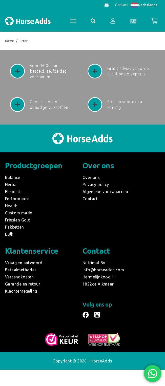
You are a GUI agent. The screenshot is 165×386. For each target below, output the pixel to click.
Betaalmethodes (21, 270)
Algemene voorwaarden (105, 191)
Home (9, 41)
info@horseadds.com (103, 270)
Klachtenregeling (21, 291)
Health (11, 206)
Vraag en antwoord (24, 262)
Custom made (18, 213)
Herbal (11, 184)
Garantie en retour (22, 284)
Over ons (91, 177)
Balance (12, 177)
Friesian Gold (17, 220)
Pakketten (14, 227)
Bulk (9, 234)
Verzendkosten (19, 277)
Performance (17, 198)
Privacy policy (95, 184)
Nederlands (144, 5)
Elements (14, 191)
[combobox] (144, 5)
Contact (121, 5)
